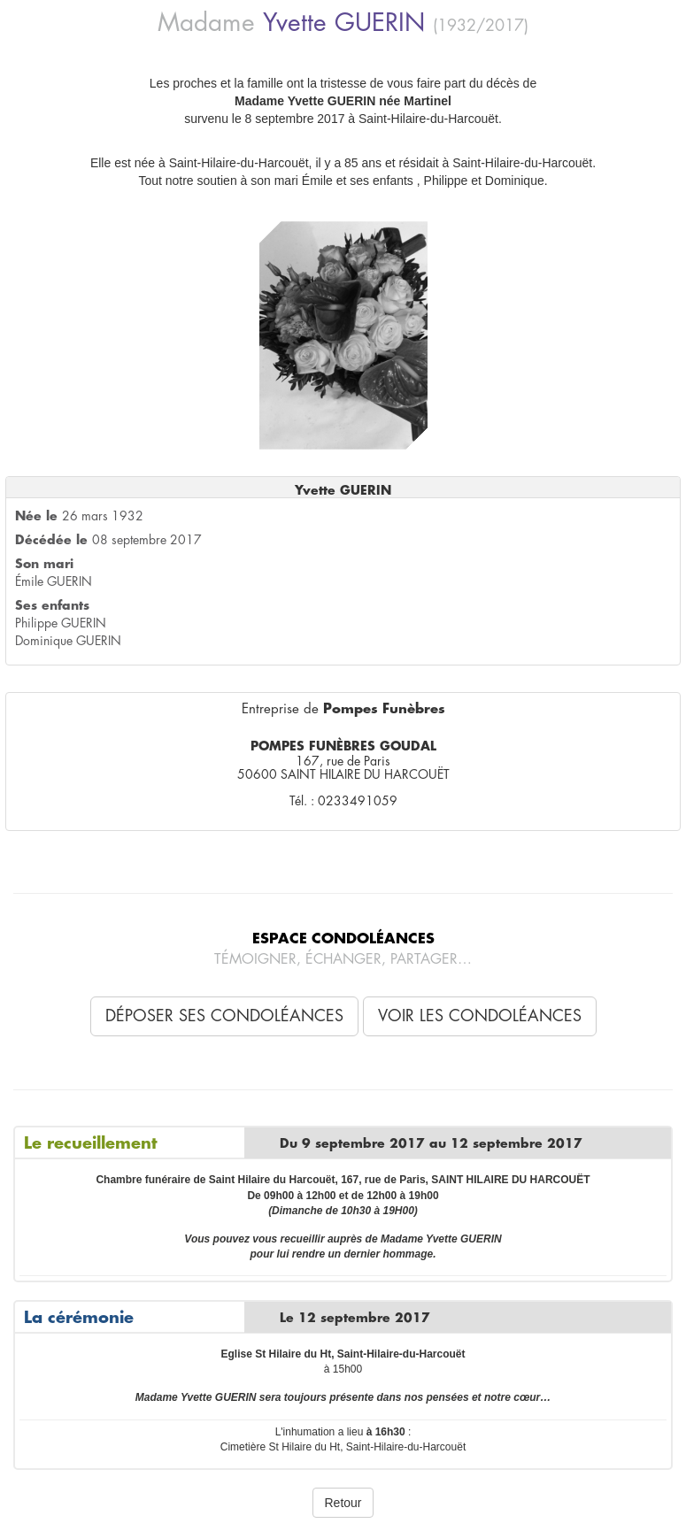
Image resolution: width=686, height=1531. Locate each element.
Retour (342, 1503)
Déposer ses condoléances (224, 1016)
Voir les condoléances (480, 1016)
